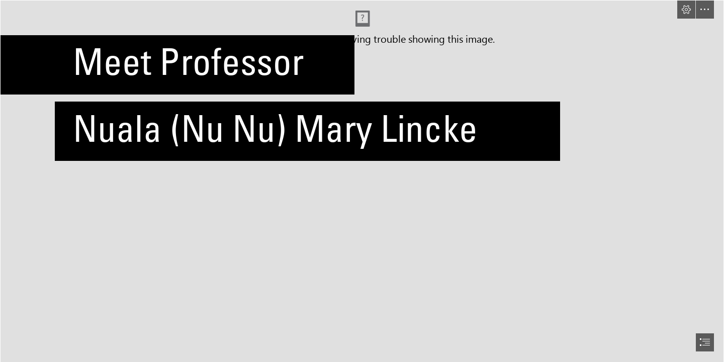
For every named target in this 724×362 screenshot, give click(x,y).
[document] (362, 181)
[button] (686, 10)
